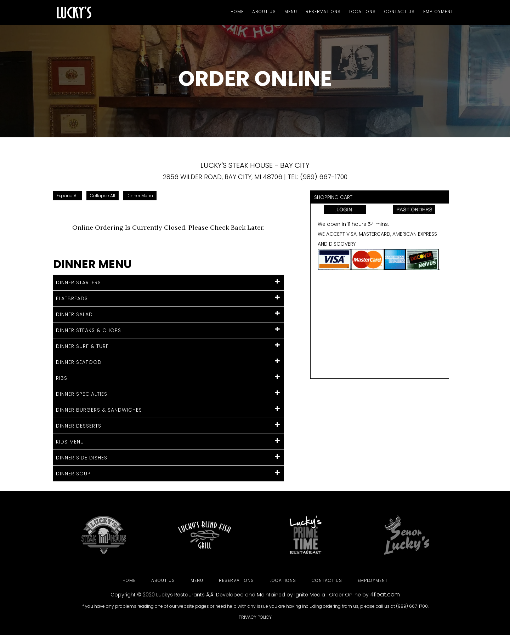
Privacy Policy (255, 617)
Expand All (68, 196)
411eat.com (385, 594)
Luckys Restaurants (180, 594)
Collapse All (102, 196)
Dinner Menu (139, 196)
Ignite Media (309, 594)
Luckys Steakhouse (117, 12)
